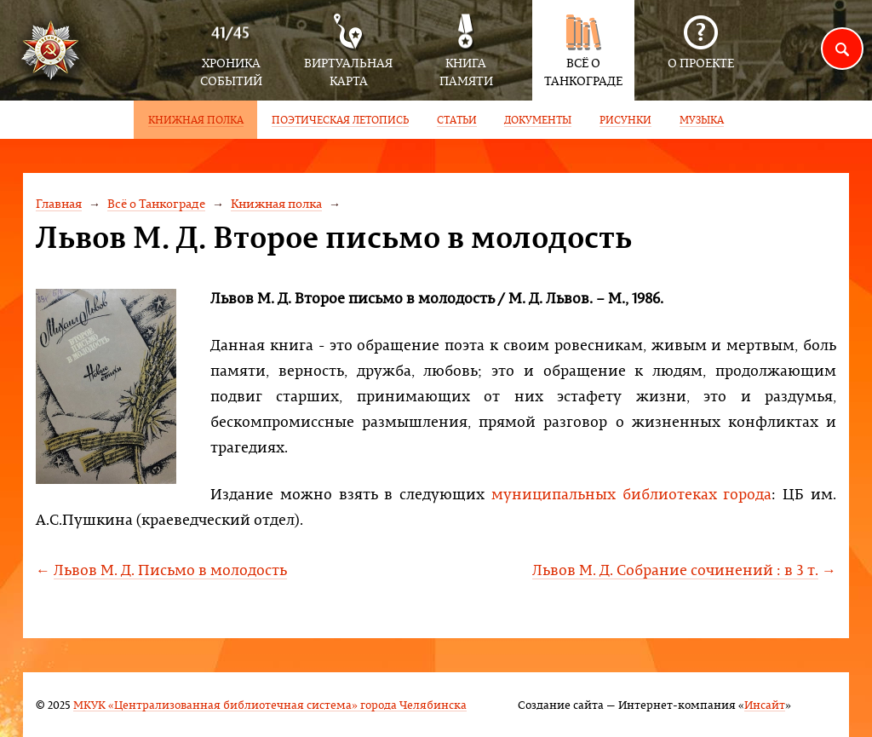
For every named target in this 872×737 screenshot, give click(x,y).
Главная (59, 203)
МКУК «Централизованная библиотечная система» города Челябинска (270, 704)
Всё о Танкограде (156, 203)
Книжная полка (276, 203)
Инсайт (764, 704)
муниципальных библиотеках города (631, 493)
